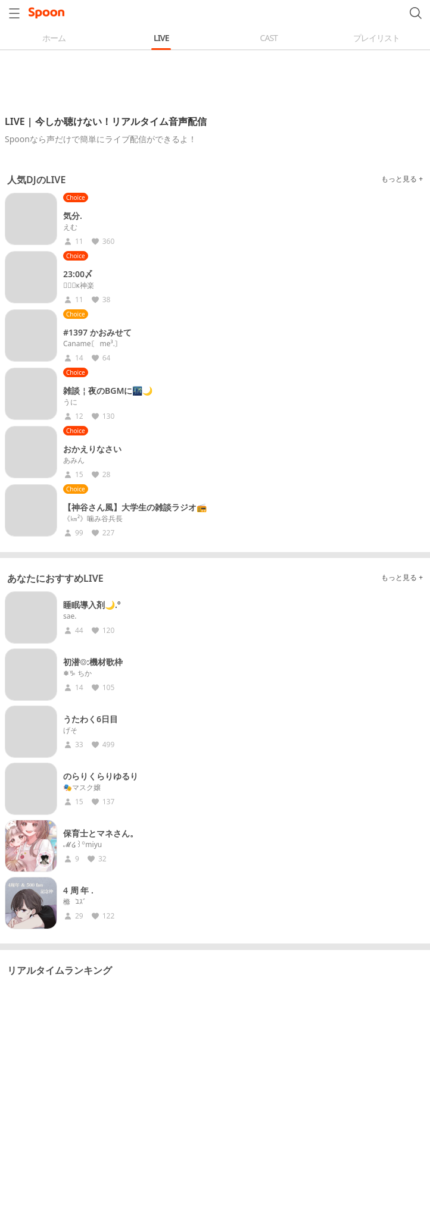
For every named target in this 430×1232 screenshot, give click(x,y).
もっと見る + (402, 179)
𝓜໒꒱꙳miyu (82, 844)
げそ (70, 730)
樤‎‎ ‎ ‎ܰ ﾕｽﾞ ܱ (75, 902)
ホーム (54, 37)
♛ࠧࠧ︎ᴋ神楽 (78, 285)
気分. (72, 215)
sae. (69, 616)
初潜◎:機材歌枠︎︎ (93, 661)
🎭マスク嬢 (82, 787)
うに (70, 402)
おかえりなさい (92, 448)
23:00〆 (78, 274)
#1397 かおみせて (97, 332)
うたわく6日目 (90, 719)
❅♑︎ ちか (77, 673)
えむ (70, 227)
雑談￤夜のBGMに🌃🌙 (107, 390)
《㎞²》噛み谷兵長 (93, 518)
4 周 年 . (78, 890)
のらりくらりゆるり (100, 776)
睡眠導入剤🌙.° (92, 604)
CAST (269, 37)
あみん (74, 460)
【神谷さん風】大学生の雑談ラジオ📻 (135, 507)
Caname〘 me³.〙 (92, 344)
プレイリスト (376, 37)
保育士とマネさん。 (100, 833)
